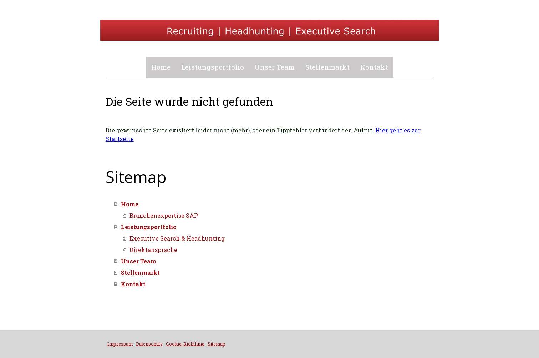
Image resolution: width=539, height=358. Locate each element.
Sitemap (216, 344)
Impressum (120, 344)
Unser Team (275, 66)
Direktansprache (153, 249)
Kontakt (374, 66)
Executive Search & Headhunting (177, 238)
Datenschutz (149, 344)
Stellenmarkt (327, 66)
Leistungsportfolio (212, 66)
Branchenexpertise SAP (163, 215)
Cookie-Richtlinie (185, 344)
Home (161, 66)
